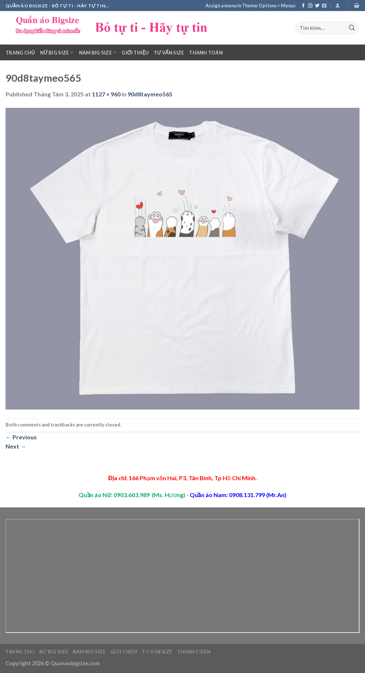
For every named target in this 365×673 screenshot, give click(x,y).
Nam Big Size (98, 52)
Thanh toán (206, 53)
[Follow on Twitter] (317, 5)
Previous (21, 436)
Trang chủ (20, 53)
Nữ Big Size (57, 52)
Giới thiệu (135, 53)
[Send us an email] (324, 5)
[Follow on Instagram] (310, 5)
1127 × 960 (106, 94)
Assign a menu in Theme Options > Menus (250, 5)
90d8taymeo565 (150, 94)
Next (16, 446)
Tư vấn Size (169, 53)
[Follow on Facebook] (303, 5)
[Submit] (352, 28)
